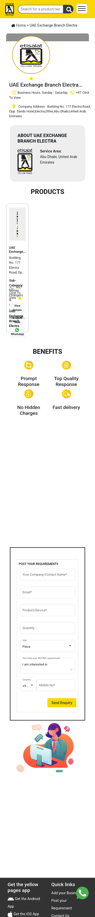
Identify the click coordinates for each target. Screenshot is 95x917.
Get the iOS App (26, 914)
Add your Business (66, 893)
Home (18, 25)
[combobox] (48, 647)
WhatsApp (17, 334)
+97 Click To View (15, 293)
